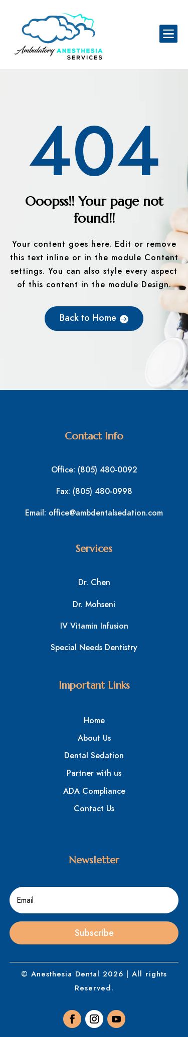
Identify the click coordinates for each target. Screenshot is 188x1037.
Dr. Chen (94, 582)
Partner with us (94, 773)
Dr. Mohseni (94, 604)
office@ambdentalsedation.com (106, 512)
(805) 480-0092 (107, 469)
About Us (94, 738)
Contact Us (94, 808)
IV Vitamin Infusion (94, 626)
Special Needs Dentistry (94, 647)
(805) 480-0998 (102, 491)
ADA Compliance (94, 791)
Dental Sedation (94, 755)
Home (94, 720)
